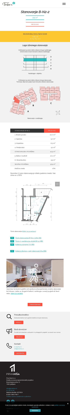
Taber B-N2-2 (35, 273)
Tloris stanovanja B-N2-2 (28, 238)
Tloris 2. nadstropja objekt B (29, 241)
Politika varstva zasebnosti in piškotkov (18, 396)
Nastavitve (35, 410)
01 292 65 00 (18, 347)
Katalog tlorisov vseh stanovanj (30, 251)
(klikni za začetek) (17, 293)
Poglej (18, 322)
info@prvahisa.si (19, 348)
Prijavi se (19, 337)
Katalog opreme (24, 245)
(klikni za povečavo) (29, 231)
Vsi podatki (20, 353)
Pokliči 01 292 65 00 (34, 38)
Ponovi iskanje (35, 304)
